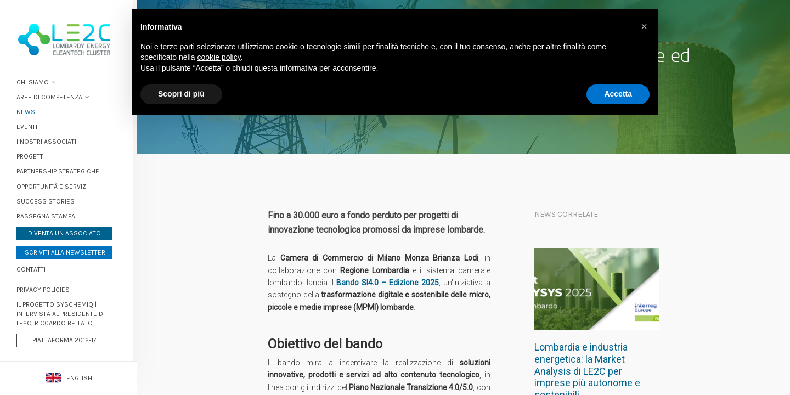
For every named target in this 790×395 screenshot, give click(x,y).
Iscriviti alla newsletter (68, 251)
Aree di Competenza (54, 96)
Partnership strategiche (62, 170)
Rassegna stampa (50, 215)
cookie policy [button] (219, 57)
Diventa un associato (68, 232)
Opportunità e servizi (56, 185)
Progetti (35, 156)
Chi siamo (37, 81)
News (30, 111)
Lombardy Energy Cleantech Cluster (68, 38)
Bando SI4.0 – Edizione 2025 (387, 282)
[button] (644, 26)
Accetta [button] (618, 93)
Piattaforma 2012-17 (69, 339)
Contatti (35, 268)
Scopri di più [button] (181, 93)
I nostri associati (51, 141)
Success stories (50, 200)
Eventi (31, 125)
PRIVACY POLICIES (47, 288)
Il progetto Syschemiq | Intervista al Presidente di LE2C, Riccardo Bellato (65, 313)
